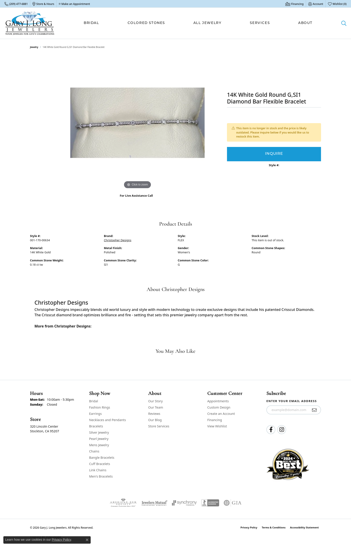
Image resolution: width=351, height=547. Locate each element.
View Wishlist (217, 426)
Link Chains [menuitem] (97, 470)
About (305, 23)
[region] (137, 123)
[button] (315, 4)
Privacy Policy (248, 527)
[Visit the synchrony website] (184, 502)
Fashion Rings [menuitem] (99, 407)
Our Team (155, 407)
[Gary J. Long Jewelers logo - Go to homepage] (30, 23)
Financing (214, 420)
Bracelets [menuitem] (96, 426)
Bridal (91, 23)
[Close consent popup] (87, 539)
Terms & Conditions (273, 527)
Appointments (218, 401)
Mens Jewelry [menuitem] (99, 445)
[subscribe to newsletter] (314, 410)
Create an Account (221, 413)
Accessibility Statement (304, 527)
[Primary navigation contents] (198, 23)
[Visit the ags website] (123, 502)
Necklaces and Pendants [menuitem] (107, 420)
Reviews (154, 413)
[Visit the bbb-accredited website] (210, 502)
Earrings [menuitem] (95, 413)
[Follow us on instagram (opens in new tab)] (281, 429)
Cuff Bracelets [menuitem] (99, 464)
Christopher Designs (117, 240)
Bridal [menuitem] (93, 401)
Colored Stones (146, 23)
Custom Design (218, 407)
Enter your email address (291, 401)
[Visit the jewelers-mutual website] (154, 502)
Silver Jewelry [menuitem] (99, 432)
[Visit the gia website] (233, 502)
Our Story (155, 401)
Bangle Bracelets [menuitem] (101, 457)
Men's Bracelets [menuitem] (101, 476)
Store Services (158, 426)
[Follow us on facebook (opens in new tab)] (270, 429)
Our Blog (155, 420)
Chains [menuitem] (94, 451)
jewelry (34, 47)
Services (260, 23)
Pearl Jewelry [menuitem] (98, 439)
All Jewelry (207, 23)
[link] (16, 4)
